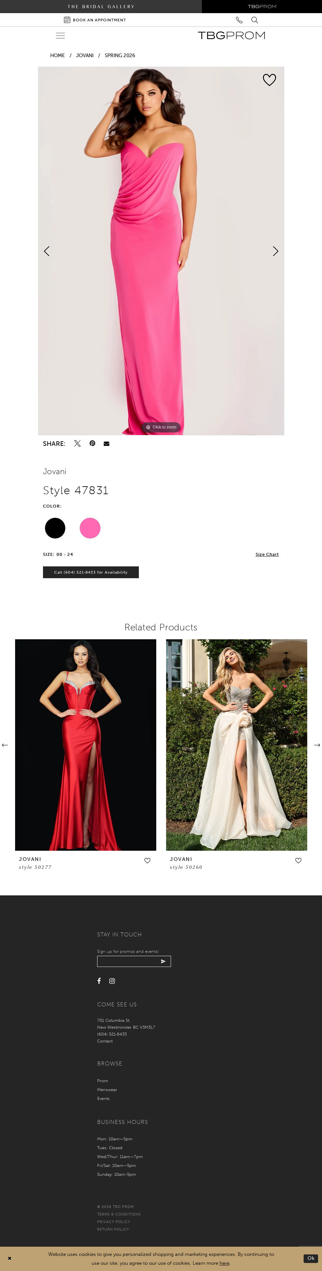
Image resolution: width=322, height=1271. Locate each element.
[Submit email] (163, 961)
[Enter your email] (134, 961)
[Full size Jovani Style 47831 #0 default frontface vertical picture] (161, 251)
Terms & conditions (119, 1214)
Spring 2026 (120, 55)
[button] (147, 861)
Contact (105, 1041)
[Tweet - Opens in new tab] (77, 443)
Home (57, 55)
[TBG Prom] (231, 35)
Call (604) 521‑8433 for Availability (91, 572)
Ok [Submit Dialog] (311, 1258)
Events (103, 1098)
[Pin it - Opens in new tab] (92, 443)
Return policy (113, 1229)
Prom (102, 1080)
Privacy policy (113, 1222)
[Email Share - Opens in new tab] (106, 443)
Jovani (85, 55)
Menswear (107, 1089)
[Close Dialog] (9, 1258)
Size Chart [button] (267, 554)
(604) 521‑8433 (112, 1034)
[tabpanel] (161, 251)
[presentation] (85, 745)
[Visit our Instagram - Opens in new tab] (112, 981)
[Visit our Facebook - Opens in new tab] (99, 981)
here (224, 1263)
